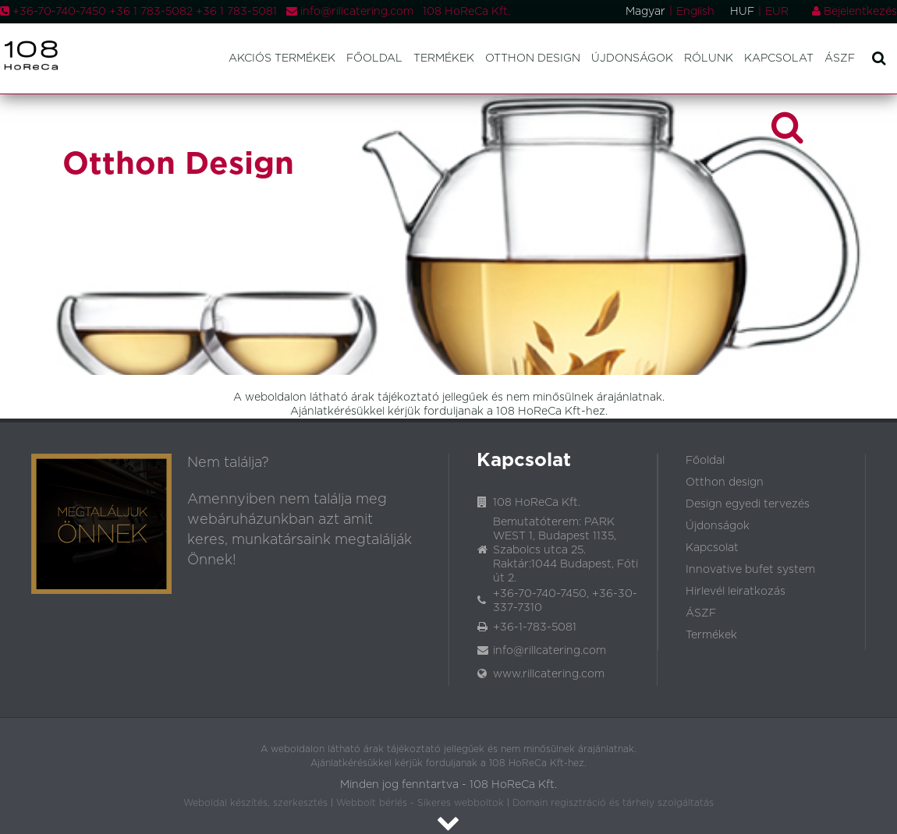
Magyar (645, 11)
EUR (777, 11)
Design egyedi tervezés (748, 504)
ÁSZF (839, 58)
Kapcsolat (779, 58)
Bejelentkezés (854, 11)
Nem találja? (228, 463)
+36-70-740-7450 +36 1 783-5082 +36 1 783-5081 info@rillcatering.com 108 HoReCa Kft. (255, 11)
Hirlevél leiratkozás (735, 591)
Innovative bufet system (750, 569)
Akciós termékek (282, 58)
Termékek (443, 58)
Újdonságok (632, 58)
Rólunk (708, 58)
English (695, 11)
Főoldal (374, 58)
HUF (742, 11)
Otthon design (532, 58)
